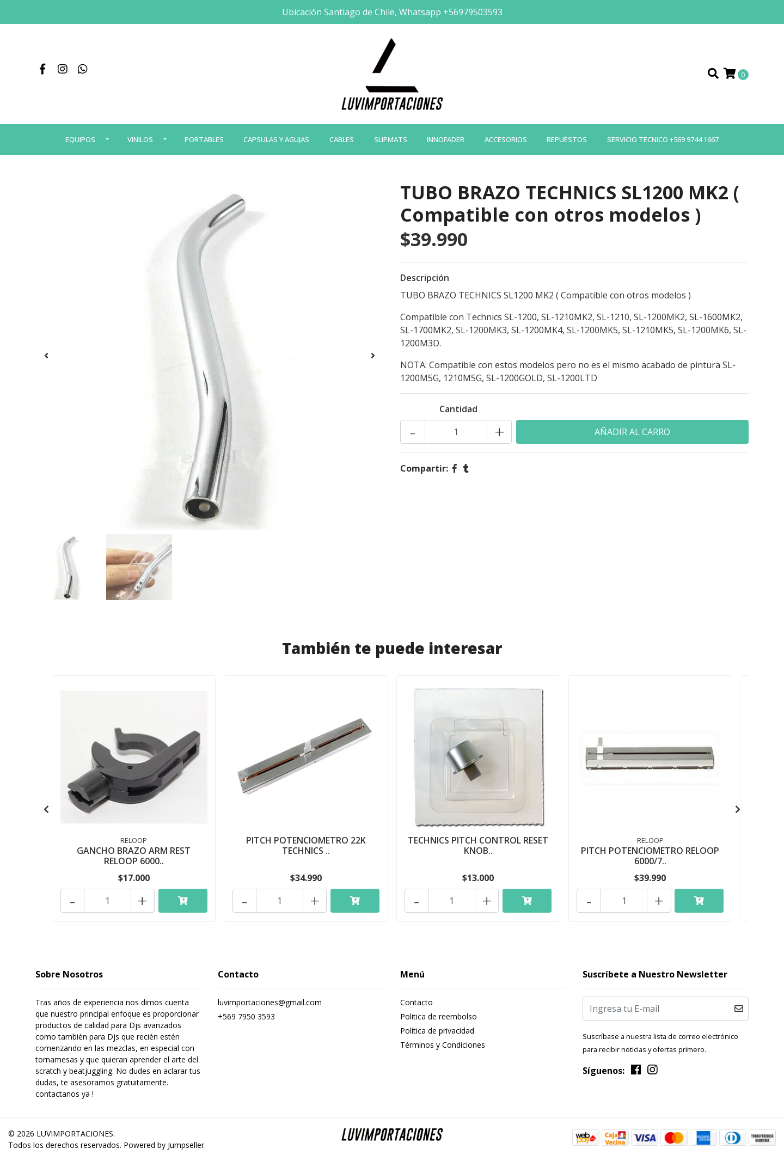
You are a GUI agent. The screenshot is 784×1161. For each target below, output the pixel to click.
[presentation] (46, 359)
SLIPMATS (390, 143)
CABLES (341, 143)
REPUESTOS (567, 143)
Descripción (424, 282)
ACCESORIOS (506, 143)
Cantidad (458, 413)
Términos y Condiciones (442, 1045)
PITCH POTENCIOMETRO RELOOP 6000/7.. (650, 858)
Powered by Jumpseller (164, 1145)
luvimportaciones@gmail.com (270, 1002)
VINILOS (140, 143)
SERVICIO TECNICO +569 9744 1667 (663, 143)
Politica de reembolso (438, 1016)
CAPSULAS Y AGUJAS (276, 143)
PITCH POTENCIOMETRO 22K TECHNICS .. (306, 848)
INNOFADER (445, 143)
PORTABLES (204, 143)
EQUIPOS (80, 143)
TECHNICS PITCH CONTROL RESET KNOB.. (478, 848)
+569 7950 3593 (246, 1016)
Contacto (416, 1002)
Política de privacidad (437, 1030)
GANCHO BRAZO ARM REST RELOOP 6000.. (134, 858)
